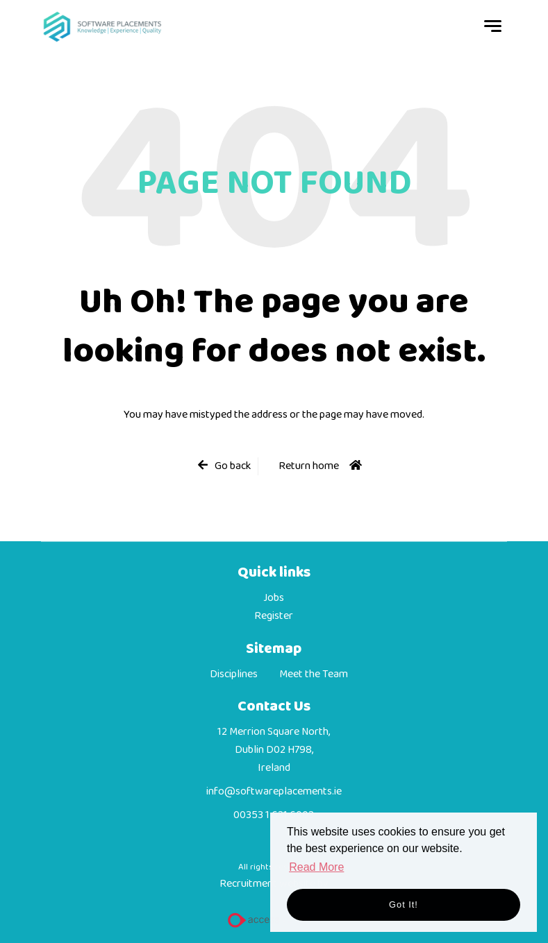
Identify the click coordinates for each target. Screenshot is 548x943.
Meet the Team (313, 674)
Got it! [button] (403, 904)
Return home (309, 466)
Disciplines (234, 674)
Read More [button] (316, 867)
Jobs (273, 598)
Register (273, 616)
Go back (233, 466)
